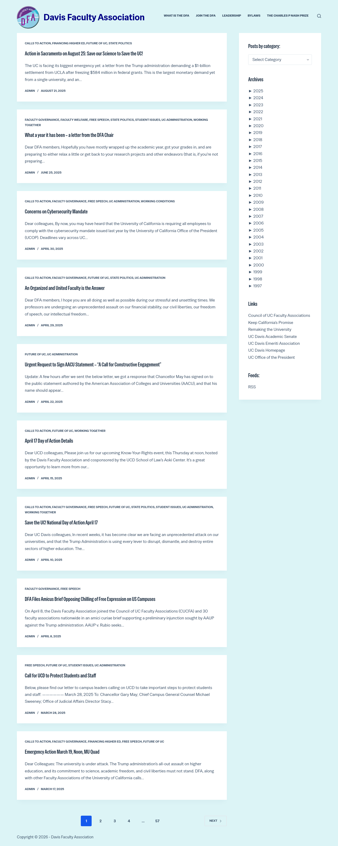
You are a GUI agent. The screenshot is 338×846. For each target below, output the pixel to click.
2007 (258, 216)
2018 (257, 139)
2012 (257, 181)
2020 (258, 125)
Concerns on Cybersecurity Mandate (56, 211)
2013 (257, 174)
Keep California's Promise (270, 322)
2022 (258, 111)
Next (215, 821)
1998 (257, 279)
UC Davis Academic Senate (272, 336)
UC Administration (177, 120)
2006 (258, 223)
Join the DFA (206, 15)
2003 (258, 244)
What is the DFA (176, 15)
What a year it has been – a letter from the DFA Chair (69, 135)
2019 (257, 132)
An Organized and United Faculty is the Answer (65, 288)
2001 (257, 258)
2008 (258, 209)
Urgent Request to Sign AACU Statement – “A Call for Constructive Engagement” (93, 364)
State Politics (120, 43)
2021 (257, 119)
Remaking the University (270, 329)
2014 (257, 167)
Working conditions (158, 201)
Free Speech (99, 120)
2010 (257, 195)
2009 (258, 202)
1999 (257, 272)
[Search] (319, 16)
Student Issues (147, 120)
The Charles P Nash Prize (287, 15)
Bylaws (254, 15)
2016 (257, 153)
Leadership (231, 15)
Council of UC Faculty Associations (279, 315)
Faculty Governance (42, 120)
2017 (257, 146)
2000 (258, 265)
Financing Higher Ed (68, 43)
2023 (258, 105)
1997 (257, 286)
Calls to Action (38, 43)
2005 (258, 230)
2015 (257, 160)
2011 (257, 188)
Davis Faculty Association (94, 17)
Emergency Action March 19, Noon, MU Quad (62, 751)
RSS (252, 387)
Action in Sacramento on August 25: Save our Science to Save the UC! (84, 53)
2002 (258, 251)
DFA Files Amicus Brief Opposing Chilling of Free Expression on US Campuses (90, 599)
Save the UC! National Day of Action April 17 (61, 522)
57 (157, 821)
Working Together (90, 431)
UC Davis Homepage (266, 350)
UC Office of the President (271, 357)
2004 (258, 237)
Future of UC (96, 43)
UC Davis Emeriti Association (274, 343)
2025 (258, 91)
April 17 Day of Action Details (49, 440)
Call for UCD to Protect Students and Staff (60, 675)
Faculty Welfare (74, 120)
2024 (258, 98)
